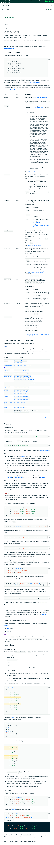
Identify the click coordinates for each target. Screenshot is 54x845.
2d (7, 631)
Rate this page (7, 28)
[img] (5, 32)
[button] (9, 820)
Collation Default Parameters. (17, 90)
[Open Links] (51, 5)
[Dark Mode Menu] (51, 9)
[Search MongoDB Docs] (46, 9)
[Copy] (49, 59)
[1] (4, 367)
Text (8, 628)
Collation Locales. (44, 450)
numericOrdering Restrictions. (34, 245)
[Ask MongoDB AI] (49, 9)
